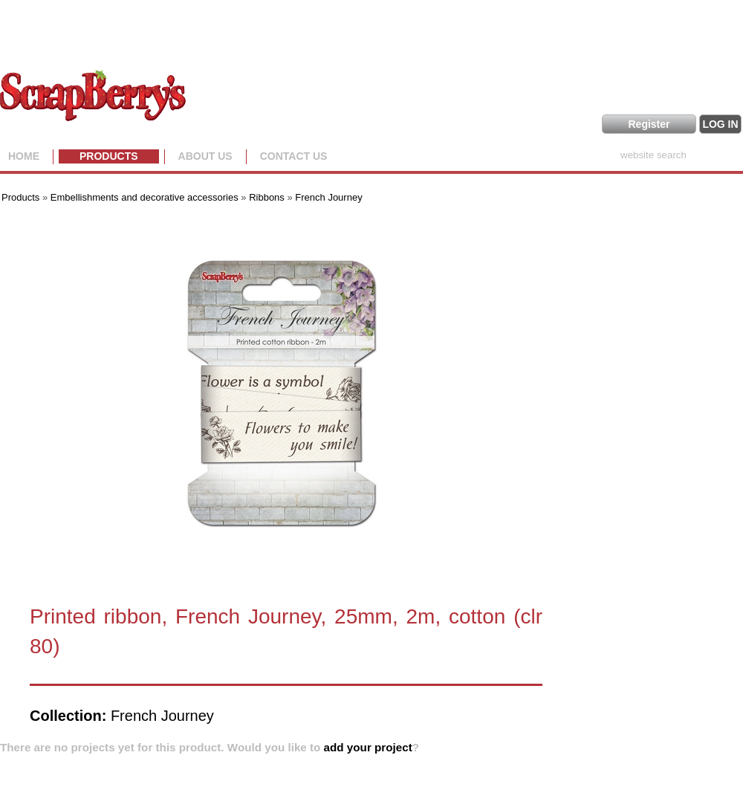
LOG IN (720, 124)
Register (648, 124)
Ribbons (267, 197)
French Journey (328, 197)
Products (109, 156)
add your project (368, 747)
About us (205, 156)
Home (23, 156)
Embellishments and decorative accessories (146, 197)
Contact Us (294, 156)
